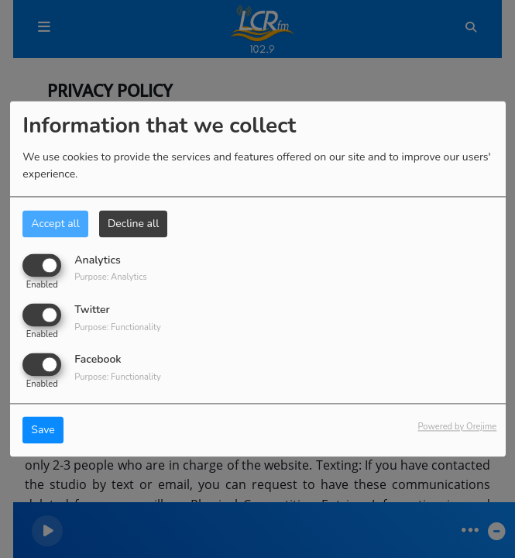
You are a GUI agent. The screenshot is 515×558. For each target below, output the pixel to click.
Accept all (55, 223)
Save (43, 430)
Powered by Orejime (456, 427)
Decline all (133, 223)
